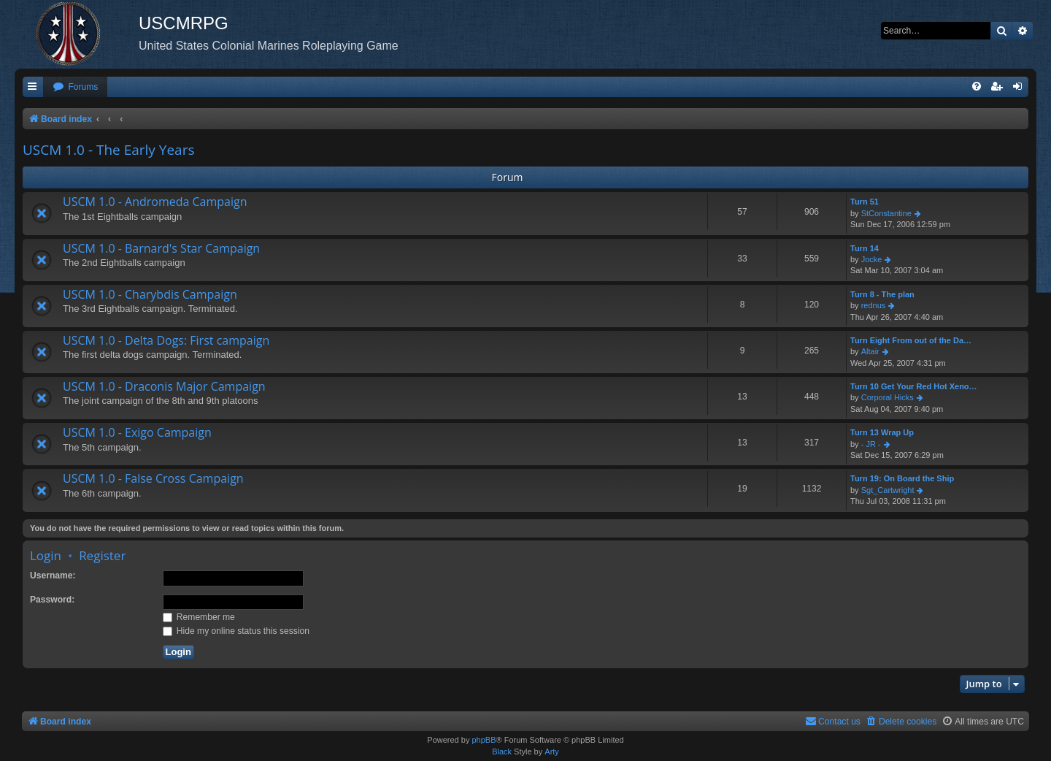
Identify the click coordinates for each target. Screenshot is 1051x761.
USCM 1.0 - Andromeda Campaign (155, 202)
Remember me (199, 617)
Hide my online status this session (236, 631)
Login (45, 555)
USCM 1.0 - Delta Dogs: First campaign (166, 340)
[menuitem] (75, 87)
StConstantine (886, 213)
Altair (870, 351)
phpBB (483, 739)
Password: (52, 599)
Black (502, 751)
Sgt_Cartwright (888, 490)
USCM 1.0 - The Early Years (109, 149)
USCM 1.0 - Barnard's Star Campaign (161, 248)
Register (102, 555)
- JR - (871, 444)
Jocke (871, 259)
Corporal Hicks (887, 397)
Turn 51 (864, 201)
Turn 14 (864, 248)
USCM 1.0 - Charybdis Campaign (150, 294)
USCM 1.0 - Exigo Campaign (137, 432)
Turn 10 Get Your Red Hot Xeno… (913, 386)
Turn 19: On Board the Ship (902, 478)
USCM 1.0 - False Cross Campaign (153, 478)
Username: (53, 575)
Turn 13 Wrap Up (882, 432)
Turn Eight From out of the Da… (910, 340)
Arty (551, 751)
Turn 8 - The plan (882, 294)
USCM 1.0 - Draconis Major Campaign (164, 386)
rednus (873, 305)
